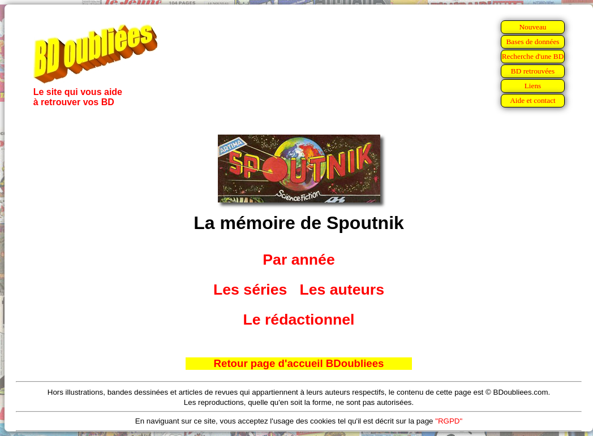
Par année (298, 259)
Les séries (250, 289)
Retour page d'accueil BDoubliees (299, 363)
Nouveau (532, 27)
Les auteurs (341, 289)
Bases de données (532, 41)
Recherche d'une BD (533, 56)
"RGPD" (448, 421)
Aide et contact (533, 100)
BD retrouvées (533, 71)
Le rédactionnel (298, 319)
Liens (533, 85)
